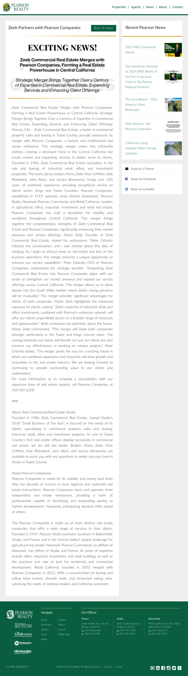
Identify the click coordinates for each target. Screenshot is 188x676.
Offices (61, 625)
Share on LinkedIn (140, 189)
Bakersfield (154, 619)
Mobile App (64, 634)
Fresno (85, 619)
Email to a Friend (139, 169)
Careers (62, 630)
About (163, 7)
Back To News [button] (103, 28)
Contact (177, 7)
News (150, 7)
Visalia (120, 619)
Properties (119, 7)
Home (44, 620)
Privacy (108, 667)
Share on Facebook (140, 179)
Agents (136, 7)
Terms (119, 667)
